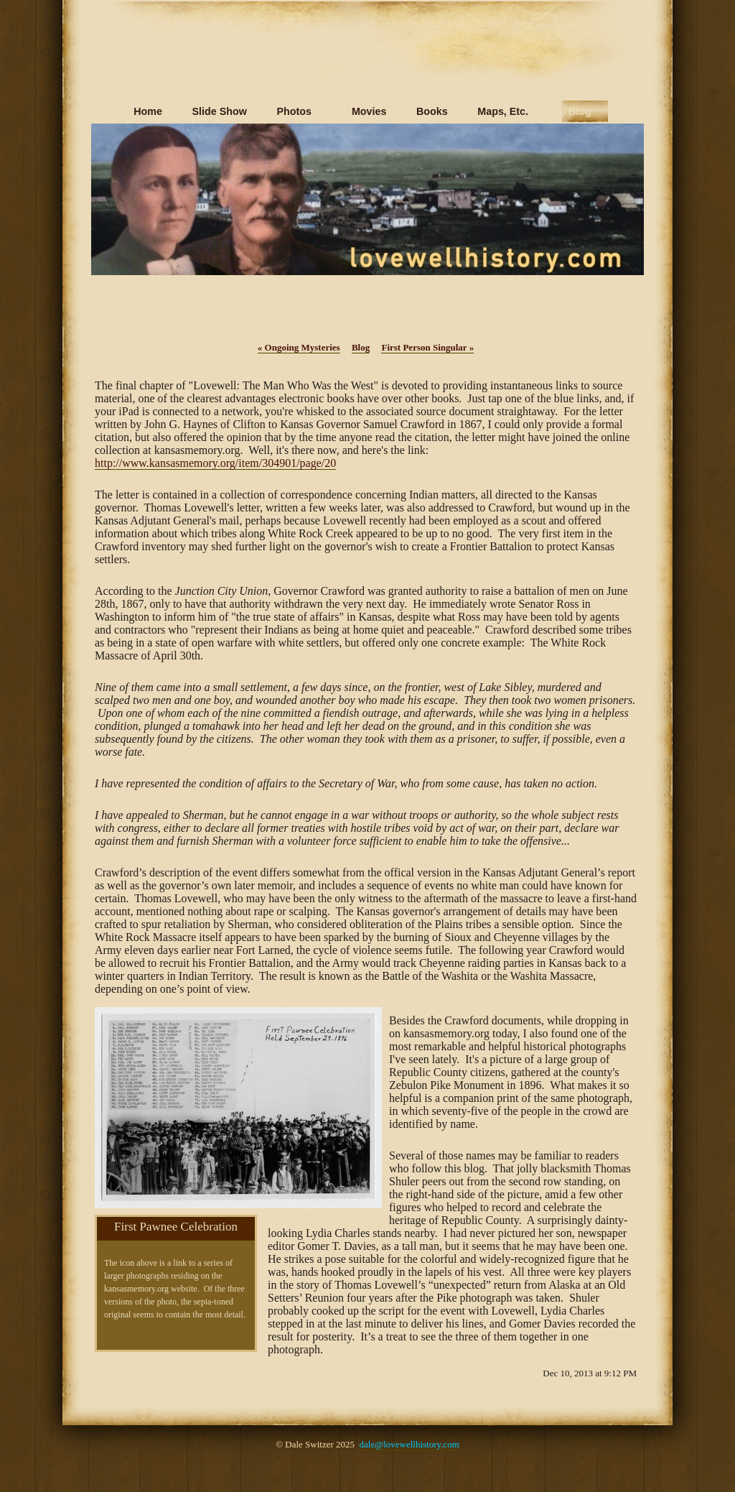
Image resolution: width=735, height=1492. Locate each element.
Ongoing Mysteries (299, 347)
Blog (361, 347)
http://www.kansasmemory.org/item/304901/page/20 (215, 463)
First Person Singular (427, 347)
